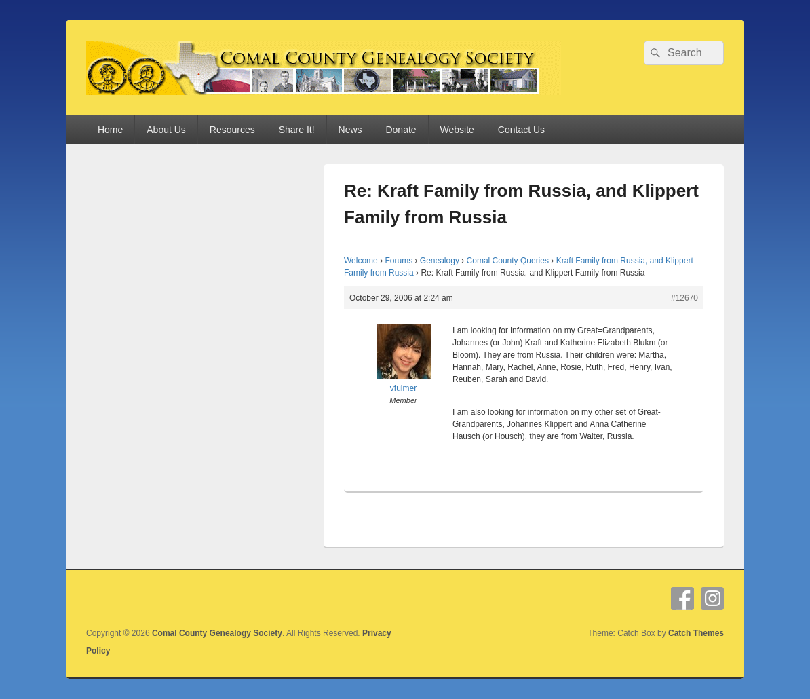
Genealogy (439, 260)
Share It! (297, 129)
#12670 (684, 298)
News (350, 129)
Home (110, 129)
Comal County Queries (508, 260)
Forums (398, 260)
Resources (232, 129)
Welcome (361, 260)
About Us (166, 129)
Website (457, 129)
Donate (400, 129)
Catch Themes (696, 633)
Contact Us (521, 129)
